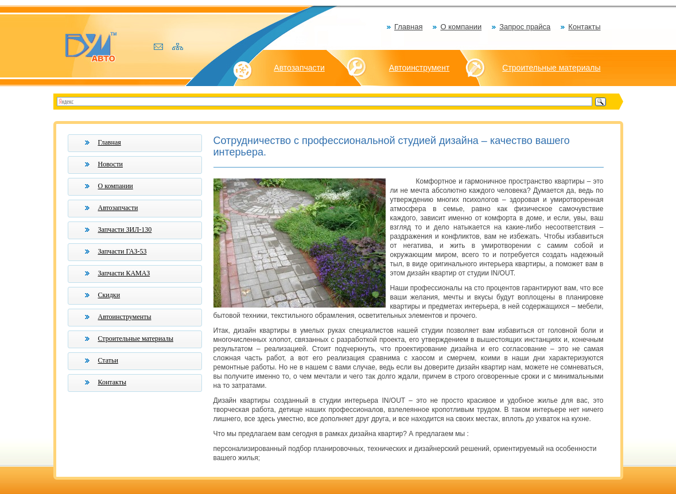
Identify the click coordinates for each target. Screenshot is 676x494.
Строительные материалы (551, 67)
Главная (408, 26)
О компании (460, 26)
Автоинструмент (419, 67)
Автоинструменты (124, 317)
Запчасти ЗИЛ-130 (125, 229)
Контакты (584, 26)
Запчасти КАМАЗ (124, 273)
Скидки (109, 295)
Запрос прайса (524, 26)
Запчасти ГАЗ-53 (122, 251)
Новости (110, 164)
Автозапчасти (299, 67)
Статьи (108, 360)
